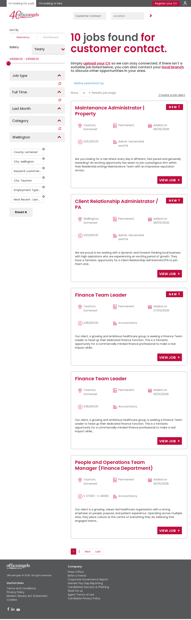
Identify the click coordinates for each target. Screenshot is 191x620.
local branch (173, 67)
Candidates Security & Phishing (88, 587)
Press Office (76, 572)
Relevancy (23, 37)
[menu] (85, 93)
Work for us (75, 591)
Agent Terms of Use (81, 594)
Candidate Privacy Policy (84, 598)
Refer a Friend (77, 576)
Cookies (12, 600)
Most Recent (50, 37)
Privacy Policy (15, 592)
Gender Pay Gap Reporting (85, 583)
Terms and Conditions (21, 588)
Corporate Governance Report (88, 579)
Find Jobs (150, 16)
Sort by (99, 83)
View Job (167, 180)
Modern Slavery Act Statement (27, 596)
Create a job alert (171, 95)
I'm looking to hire (50, 3)
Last (98, 551)
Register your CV (166, 3)
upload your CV (97, 63)
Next (88, 551)
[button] (43, 149)
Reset (21, 212)
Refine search (84, 83)
